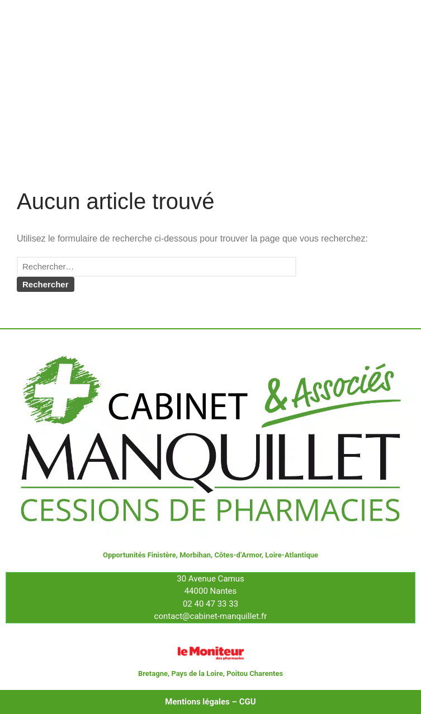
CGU (247, 702)
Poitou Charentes (254, 673)
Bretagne (153, 673)
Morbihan (195, 555)
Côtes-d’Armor (237, 555)
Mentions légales (197, 702)
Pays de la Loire (197, 673)
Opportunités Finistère (139, 555)
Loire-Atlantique (291, 555)
